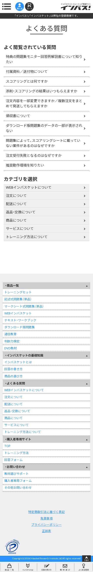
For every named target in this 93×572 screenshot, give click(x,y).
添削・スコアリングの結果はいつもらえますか (41, 91)
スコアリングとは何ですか (27, 81)
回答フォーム (13, 460)
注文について (16, 196)
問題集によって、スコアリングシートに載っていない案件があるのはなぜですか (43, 143)
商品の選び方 (13, 376)
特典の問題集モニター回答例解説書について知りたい (44, 59)
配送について (16, 204)
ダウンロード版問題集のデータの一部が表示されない (44, 128)
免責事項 (46, 518)
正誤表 (46, 531)
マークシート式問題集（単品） (24, 306)
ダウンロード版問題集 (19, 327)
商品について (16, 220)
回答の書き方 (13, 369)
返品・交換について (20, 212)
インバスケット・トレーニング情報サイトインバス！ (76, 6)
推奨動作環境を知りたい (25, 165)
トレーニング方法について (27, 237)
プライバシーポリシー (46, 525)
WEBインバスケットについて (28, 187)
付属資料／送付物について (27, 72)
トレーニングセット (18, 292)
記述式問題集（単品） (18, 299)
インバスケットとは (18, 362)
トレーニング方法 (16, 453)
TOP (7, 446)
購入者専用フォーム (18, 481)
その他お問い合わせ (18, 488)
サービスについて (20, 229)
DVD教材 (10, 348)
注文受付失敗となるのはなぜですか (33, 156)
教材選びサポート (16, 474)
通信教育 (10, 334)
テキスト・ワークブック (20, 320)
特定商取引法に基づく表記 (46, 512)
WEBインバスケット (18, 313)
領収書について (18, 116)
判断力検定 (12, 341)
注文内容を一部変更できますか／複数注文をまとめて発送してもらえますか (44, 103)
